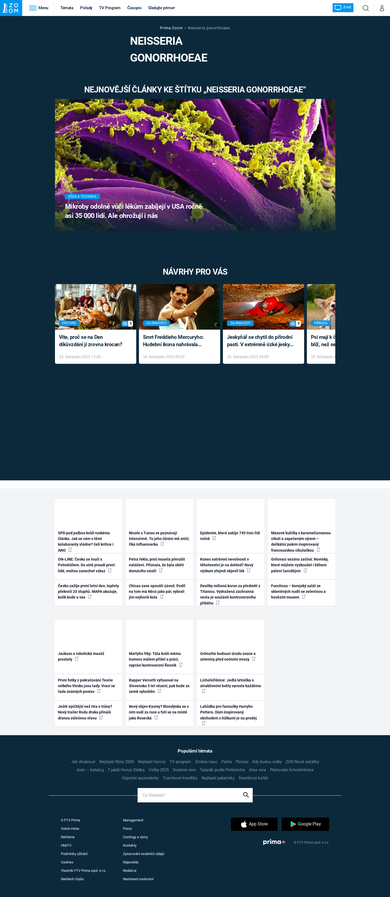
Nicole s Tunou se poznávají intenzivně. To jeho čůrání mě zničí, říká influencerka (159, 539)
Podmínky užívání (74, 854)
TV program (180, 761)
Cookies (67, 862)
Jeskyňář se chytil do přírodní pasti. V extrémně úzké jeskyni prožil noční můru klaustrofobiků (260, 341)
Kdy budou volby (267, 761)
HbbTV (66, 845)
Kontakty (129, 845)
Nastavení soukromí (138, 879)
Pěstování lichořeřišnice (292, 769)
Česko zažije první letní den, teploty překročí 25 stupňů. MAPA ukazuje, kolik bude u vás (88, 592)
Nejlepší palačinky (218, 778)
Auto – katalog (90, 769)
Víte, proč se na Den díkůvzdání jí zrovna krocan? (90, 340)
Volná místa (70, 829)
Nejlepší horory (151, 761)
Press (127, 829)
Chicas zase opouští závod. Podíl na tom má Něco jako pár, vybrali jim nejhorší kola (157, 592)
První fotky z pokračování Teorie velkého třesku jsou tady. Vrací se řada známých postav (86, 686)
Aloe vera (257, 769)
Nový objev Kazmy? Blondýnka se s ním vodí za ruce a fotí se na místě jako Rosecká (159, 712)
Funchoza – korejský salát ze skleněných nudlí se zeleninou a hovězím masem (298, 592)
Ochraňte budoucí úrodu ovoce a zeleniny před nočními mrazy (228, 656)
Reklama (67, 837)
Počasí (242, 761)
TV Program (109, 7)
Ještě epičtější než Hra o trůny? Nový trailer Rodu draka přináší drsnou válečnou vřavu (85, 712)
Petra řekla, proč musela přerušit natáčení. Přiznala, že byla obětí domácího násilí (157, 565)
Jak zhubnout (83, 761)
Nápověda (130, 862)
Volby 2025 (159, 769)
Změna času (206, 761)
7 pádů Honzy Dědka (126, 769)
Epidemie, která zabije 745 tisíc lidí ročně (230, 536)
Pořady (86, 7)
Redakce (129, 871)
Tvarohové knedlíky (180, 778)
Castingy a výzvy (135, 837)
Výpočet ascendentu (140, 778)
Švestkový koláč (253, 778)
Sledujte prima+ (161, 7)
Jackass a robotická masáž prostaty (81, 656)
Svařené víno (184, 769)
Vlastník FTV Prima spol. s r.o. (83, 871)
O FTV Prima (70, 820)
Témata (66, 7)
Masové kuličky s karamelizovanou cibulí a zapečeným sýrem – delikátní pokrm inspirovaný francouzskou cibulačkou (301, 541)
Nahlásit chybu (72, 879)
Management (133, 820)
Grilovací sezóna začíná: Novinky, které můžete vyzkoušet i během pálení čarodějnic (299, 565)
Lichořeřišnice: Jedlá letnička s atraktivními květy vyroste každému (230, 685)
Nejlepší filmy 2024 (116, 761)
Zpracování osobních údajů (143, 854)
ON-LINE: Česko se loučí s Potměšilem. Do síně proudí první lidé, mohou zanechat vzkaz (86, 565)
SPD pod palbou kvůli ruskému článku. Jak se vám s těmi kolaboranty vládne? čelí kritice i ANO (85, 541)
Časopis (134, 7)
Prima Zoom (171, 28)
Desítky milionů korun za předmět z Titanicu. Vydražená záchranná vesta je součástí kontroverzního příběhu (230, 594)
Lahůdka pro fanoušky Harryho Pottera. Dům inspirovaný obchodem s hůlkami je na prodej (228, 714)
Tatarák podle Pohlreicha (222, 769)
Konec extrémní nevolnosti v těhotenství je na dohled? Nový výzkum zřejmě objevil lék (226, 565)
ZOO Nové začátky (302, 761)
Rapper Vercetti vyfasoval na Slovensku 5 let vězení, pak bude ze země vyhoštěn (159, 686)
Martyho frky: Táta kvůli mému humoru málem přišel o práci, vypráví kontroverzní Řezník (156, 659)
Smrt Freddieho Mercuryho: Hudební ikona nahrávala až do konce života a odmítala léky (175, 341)
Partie (226, 761)
